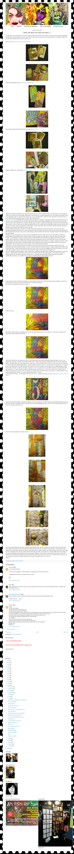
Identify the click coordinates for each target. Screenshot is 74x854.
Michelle (11, 605)
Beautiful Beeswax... (12, 730)
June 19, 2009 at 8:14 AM (14, 600)
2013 (8, 677)
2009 (8, 685)
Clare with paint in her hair (15, 594)
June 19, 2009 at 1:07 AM (14, 580)
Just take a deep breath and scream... (16, 717)
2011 (8, 681)
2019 (8, 666)
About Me (19, 26)
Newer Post (8, 632)
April (9, 740)
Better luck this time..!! (13, 722)
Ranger (32, 82)
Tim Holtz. (35, 129)
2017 (8, 669)
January (10, 746)
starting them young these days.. (15, 715)
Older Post (65, 632)
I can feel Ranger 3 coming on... (15, 720)
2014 (8, 675)
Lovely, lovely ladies (12, 701)
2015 (8, 673)
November (10, 688)
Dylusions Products (58, 26)
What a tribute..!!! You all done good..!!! (16, 709)
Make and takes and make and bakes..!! (16, 713)
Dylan (10, 584)
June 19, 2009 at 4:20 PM (14, 626)
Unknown (11, 567)
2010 (8, 683)
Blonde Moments (24, 82)
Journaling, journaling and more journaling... (17, 699)
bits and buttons (11, 703)
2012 (8, 679)
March (9, 742)
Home (12, 26)
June (9, 698)
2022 (8, 660)
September (10, 692)
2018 (8, 668)
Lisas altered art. (27, 170)
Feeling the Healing (12, 736)
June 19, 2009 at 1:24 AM (14, 589)
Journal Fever (11, 718)
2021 (8, 662)
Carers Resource (10, 219)
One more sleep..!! (12, 711)
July (9, 696)
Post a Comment (11, 629)
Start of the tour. (11, 728)
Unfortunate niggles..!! (13, 732)
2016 (8, 671)
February (10, 744)
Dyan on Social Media (45, 26)
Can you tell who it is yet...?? (14, 726)
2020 (8, 664)
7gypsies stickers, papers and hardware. (21, 41)
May (9, 738)
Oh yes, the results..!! (12, 707)
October (10, 690)
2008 (8, 748)
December (10, 686)
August (10, 694)
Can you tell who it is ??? (13, 705)
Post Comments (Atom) (17, 634)
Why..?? (10, 734)
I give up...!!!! (11, 724)
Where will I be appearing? (30, 26)
